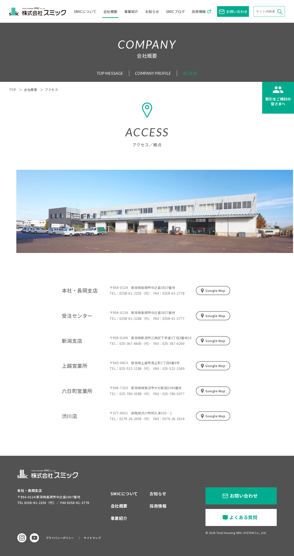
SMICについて (85, 11)
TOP (12, 89)
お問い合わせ (236, 11)
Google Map (210, 290)
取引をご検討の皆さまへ (278, 101)
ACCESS (190, 73)
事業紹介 (131, 11)
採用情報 (199, 11)
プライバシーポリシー (60, 538)
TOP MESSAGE (110, 73)
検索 (279, 11)
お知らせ (152, 11)
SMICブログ (175, 11)
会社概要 (110, 11)
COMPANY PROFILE (153, 73)
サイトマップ (92, 538)
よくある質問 (243, 517)
